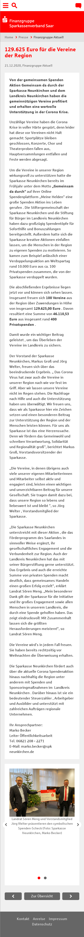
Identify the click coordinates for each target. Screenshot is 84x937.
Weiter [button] (78, 824)
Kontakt (23, 919)
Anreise (39, 919)
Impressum (58, 919)
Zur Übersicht (42, 896)
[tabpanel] (42, 802)
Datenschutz (42, 924)
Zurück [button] (6, 824)
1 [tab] (39, 878)
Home (9, 37)
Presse (23, 37)
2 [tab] (45, 878)
